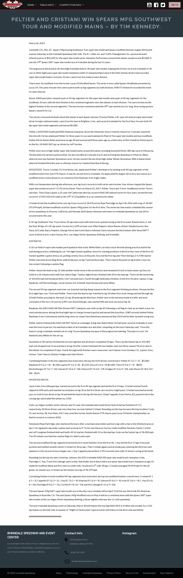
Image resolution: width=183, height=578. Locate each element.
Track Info (47, 4)
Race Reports (166, 573)
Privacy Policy (114, 573)
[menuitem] (31, 5)
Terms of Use (132, 573)
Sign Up (174, 4)
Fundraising (72, 573)
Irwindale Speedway (92, 573)
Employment (149, 573)
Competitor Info (70, 4)
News (30, 4)
